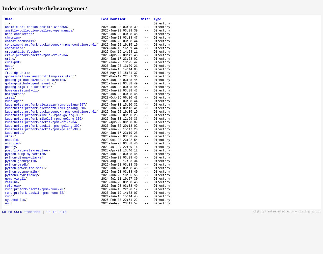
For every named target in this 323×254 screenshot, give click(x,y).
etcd (8, 80)
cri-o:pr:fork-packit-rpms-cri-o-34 (36, 63)
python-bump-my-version (25, 183)
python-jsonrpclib (20, 192)
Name (9, 20)
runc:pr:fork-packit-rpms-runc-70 (34, 226)
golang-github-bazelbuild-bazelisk (35, 93)
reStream (12, 222)
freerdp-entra (17, 85)
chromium (12, 42)
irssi (9, 115)
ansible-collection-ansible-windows (36, 29)
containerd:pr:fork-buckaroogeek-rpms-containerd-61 (50, 50)
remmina (11, 217)
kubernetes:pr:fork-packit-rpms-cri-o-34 (40, 145)
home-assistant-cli (21, 106)
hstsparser (14, 110)
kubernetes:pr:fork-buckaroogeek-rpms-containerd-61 (50, 132)
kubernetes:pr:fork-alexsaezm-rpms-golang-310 (45, 127)
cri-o (9, 68)
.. (7, 25)
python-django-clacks (23, 187)
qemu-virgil (15, 213)
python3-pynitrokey (21, 209)
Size (145, 20)
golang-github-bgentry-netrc (29, 98)
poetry (10, 175)
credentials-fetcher (22, 59)
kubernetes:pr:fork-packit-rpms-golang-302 (42, 149)
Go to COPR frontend (21, 252)
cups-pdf (12, 72)
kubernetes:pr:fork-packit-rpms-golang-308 (42, 153)
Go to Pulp (56, 252)
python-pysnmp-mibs (21, 205)
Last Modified (114, 20)
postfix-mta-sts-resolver (27, 179)
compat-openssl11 (19, 46)
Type (158, 20)
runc (8, 235)
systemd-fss (15, 239)
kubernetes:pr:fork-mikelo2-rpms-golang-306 (43, 140)
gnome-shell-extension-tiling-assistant (39, 89)
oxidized (12, 170)
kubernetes (14, 157)
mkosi (9, 162)
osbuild (11, 166)
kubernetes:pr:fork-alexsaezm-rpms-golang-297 (45, 123)
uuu (8, 243)
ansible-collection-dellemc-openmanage (38, 33)
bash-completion (18, 38)
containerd (14, 55)
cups (8, 76)
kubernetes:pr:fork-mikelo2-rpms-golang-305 (43, 136)
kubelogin (13, 119)
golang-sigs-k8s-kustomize (27, 102)
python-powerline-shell (25, 200)
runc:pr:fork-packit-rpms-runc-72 (34, 230)
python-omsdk (16, 196)
